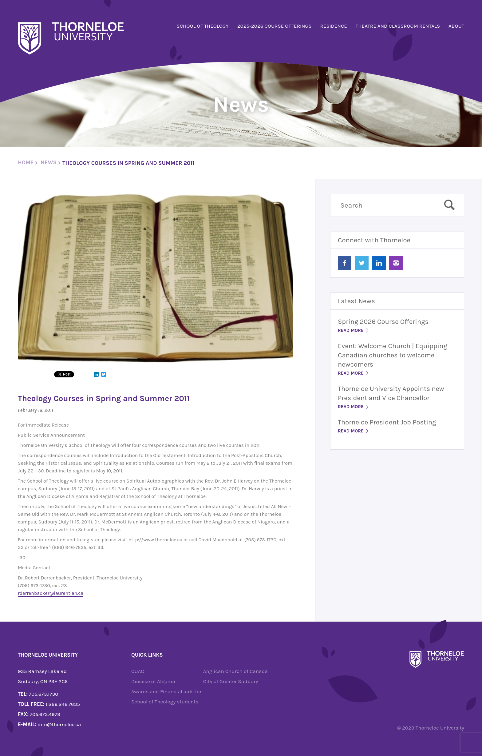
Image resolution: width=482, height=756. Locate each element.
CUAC (137, 671)
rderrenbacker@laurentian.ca (50, 593)
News (49, 162)
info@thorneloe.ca (59, 724)
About (456, 26)
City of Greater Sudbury (230, 681)
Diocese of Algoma (153, 681)
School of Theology (202, 26)
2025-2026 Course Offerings (274, 26)
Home (26, 162)
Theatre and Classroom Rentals (398, 26)
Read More (353, 330)
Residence (333, 26)
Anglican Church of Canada (235, 671)
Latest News (356, 301)
